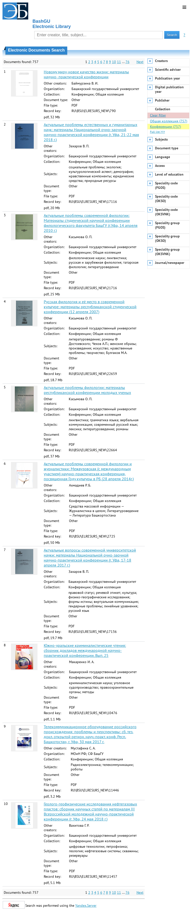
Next (140, 62)
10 (114, 62)
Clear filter (158, 115)
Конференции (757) (165, 126)
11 (119, 62)
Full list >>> (157, 132)
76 (128, 62)
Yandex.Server (85, 905)
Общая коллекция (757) (168, 121)
